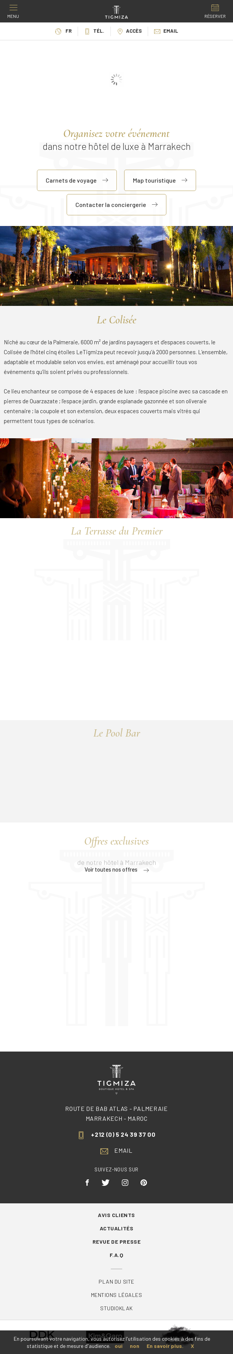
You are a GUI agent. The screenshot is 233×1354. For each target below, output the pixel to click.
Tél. (94, 31)
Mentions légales (116, 1295)
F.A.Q (117, 1255)
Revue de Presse (116, 1241)
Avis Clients (116, 1215)
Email (166, 31)
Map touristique (160, 180)
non (134, 1346)
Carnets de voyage (77, 180)
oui (119, 1346)
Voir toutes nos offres (117, 869)
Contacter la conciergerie (116, 204)
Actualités (117, 1228)
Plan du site (116, 1281)
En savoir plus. (165, 1346)
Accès (129, 31)
